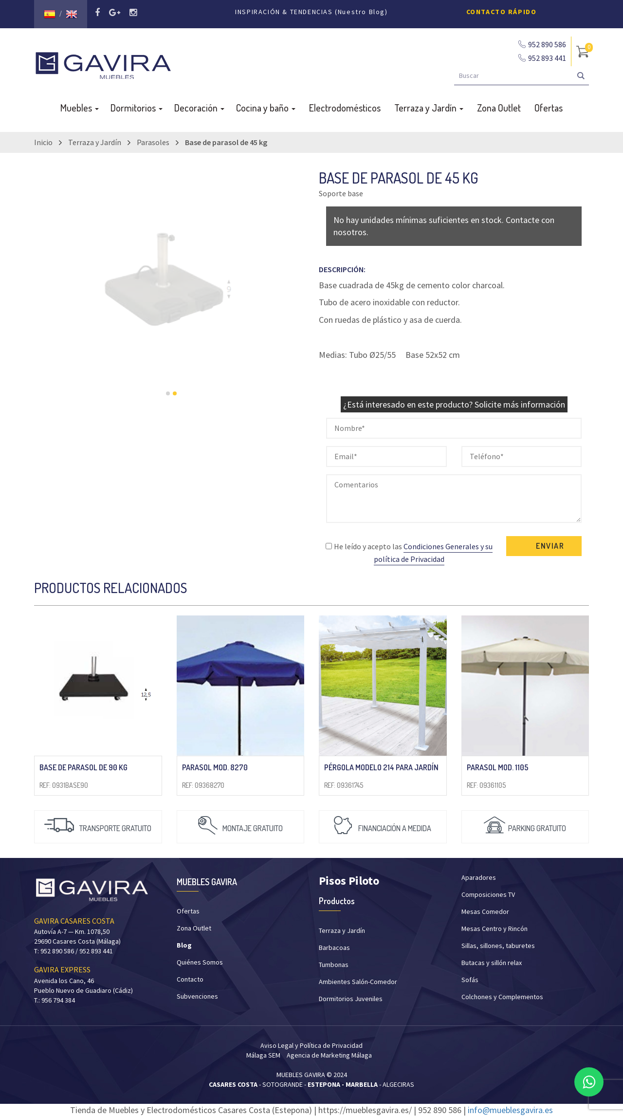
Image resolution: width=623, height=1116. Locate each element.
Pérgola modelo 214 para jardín (381, 767)
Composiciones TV (488, 894)
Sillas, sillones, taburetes (498, 945)
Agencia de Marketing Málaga (329, 1055)
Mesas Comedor (485, 911)
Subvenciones (197, 996)
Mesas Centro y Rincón (494, 928)
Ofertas (548, 107)
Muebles (79, 107)
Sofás (469, 979)
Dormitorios (136, 107)
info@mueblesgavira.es (510, 1110)
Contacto (190, 979)
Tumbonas (333, 964)
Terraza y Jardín (428, 107)
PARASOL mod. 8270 (215, 767)
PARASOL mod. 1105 (498, 767)
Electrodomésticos (345, 107)
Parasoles (153, 142)
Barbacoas (334, 947)
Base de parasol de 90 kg (83, 767)
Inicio (43, 142)
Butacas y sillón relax (491, 962)
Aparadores (478, 877)
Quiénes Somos (200, 962)
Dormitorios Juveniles (351, 998)
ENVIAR (550, 546)
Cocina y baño (265, 107)
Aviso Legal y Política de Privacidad (311, 1045)
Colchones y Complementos (502, 996)
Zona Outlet (499, 107)
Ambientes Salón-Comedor (358, 981)
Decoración (199, 107)
